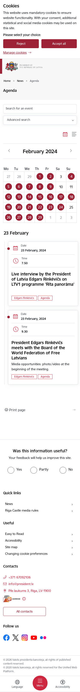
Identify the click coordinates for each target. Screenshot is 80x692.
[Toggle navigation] (40, 683)
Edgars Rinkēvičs (24, 298)
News (9, 504)
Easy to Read (14, 534)
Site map (11, 547)
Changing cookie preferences (26, 554)
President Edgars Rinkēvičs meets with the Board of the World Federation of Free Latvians (38, 350)
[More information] (24, 598)
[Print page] (40, 410)
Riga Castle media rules (21, 510)
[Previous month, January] (9, 150)
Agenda (45, 298)
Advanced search (18, 120)
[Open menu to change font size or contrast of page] (62, 684)
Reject (21, 44)
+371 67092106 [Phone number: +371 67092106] (20, 577)
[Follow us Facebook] (6, 637)
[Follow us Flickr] (43, 637)
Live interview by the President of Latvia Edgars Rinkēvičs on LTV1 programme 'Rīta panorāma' (43, 279)
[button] (40, 177)
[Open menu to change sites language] (17, 684)
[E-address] (11, 598)
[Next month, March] (71, 150)
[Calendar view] (65, 134)
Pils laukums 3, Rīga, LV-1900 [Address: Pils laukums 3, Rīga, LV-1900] (30, 591)
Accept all (59, 44)
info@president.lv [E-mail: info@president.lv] (21, 584)
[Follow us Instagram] (25, 637)
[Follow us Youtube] (34, 637)
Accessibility (13, 540)
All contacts (24, 611)
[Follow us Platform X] (15, 637)
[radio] (14, 469)
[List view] (74, 134)
